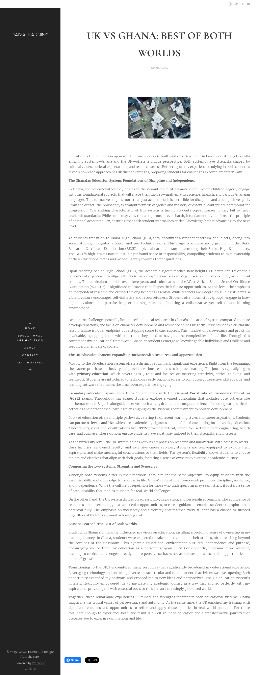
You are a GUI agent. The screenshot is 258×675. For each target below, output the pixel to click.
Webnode (38, 663)
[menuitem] (30, 328)
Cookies (30, 669)
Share (73, 660)
